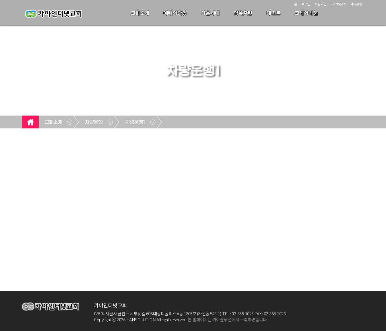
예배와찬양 (175, 13)
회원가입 (321, 3)
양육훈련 (243, 13)
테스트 (273, 13)
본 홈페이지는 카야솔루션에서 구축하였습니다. (228, 319)
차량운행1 (135, 122)
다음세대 (210, 13)
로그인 (305, 3)
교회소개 (140, 13)
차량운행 (93, 122)
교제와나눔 (306, 13)
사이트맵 (356, 3)
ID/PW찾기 (338, 3)
